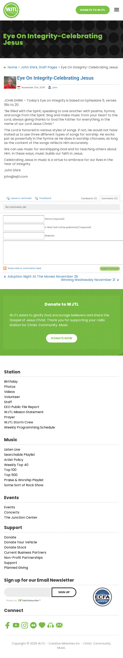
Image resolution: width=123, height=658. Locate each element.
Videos (9, 391)
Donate (10, 537)
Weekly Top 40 (16, 464)
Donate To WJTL (92, 10)
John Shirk (29, 67)
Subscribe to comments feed (24, 268)
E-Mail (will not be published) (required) (68, 227)
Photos (9, 386)
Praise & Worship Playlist (24, 480)
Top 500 (10, 475)
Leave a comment (21, 198)
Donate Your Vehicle (20, 542)
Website (49, 235)
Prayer (9, 417)
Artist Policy (13, 459)
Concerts (11, 512)
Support (10, 562)
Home (12, 67)
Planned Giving (16, 567)
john (54, 87)
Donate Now (61, 338)
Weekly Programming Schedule (29, 427)
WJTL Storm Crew (18, 422)
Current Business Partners (25, 552)
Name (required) (54, 218)
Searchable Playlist (19, 454)
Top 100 (10, 469)
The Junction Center (20, 517)
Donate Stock (15, 547)
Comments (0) (110, 198)
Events (9, 507)
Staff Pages (48, 67)
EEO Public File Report (21, 407)
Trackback (45, 198)
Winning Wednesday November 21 (88, 280)
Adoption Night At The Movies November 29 (43, 276)
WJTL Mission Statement (24, 412)
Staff (8, 402)
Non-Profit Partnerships (23, 557)
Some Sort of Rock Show (23, 485)
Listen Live (12, 449)
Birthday (11, 381)
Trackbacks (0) (89, 198)
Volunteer (12, 397)
